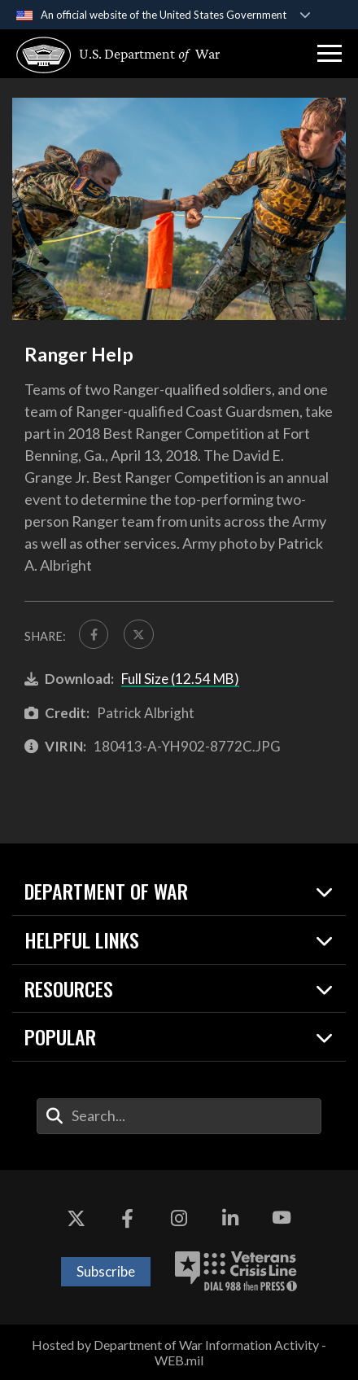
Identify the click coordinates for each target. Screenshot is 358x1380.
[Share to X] (138, 634)
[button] (329, 54)
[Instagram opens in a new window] (179, 1218)
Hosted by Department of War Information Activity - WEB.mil (179, 1352)
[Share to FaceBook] (93, 634)
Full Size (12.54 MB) (180, 678)
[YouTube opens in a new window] (281, 1218)
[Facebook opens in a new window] (127, 1218)
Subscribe (105, 1271)
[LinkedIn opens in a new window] (230, 1218)
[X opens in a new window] (76, 1218)
